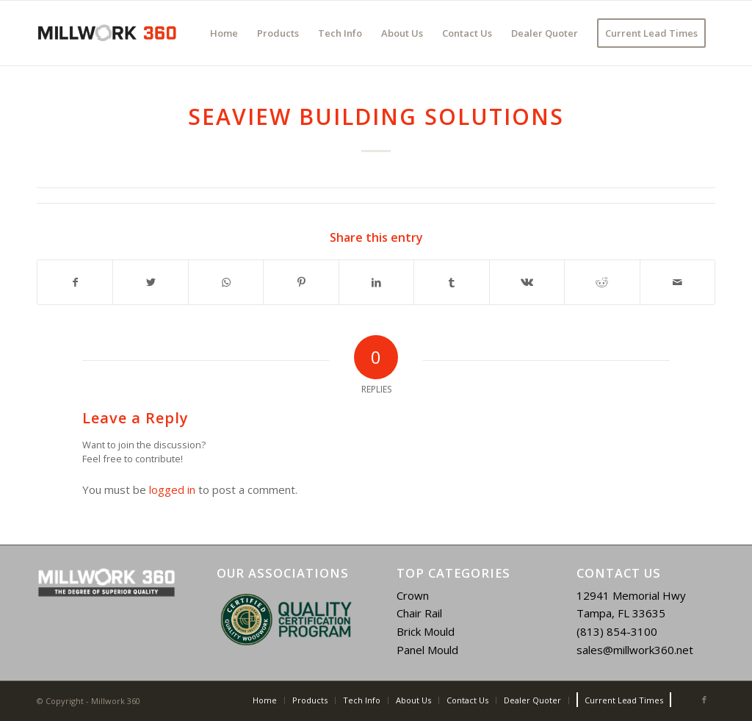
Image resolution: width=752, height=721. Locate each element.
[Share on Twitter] (150, 282)
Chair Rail (419, 613)
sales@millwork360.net (634, 649)
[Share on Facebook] (74, 282)
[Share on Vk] (527, 282)
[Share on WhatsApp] (226, 282)
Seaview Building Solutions (376, 116)
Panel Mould (427, 649)
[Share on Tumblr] (451, 282)
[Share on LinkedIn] (376, 282)
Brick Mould (426, 631)
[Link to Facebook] (704, 700)
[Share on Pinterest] (301, 282)
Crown (413, 595)
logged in (172, 489)
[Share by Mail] (677, 282)
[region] (286, 620)
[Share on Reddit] (602, 282)
